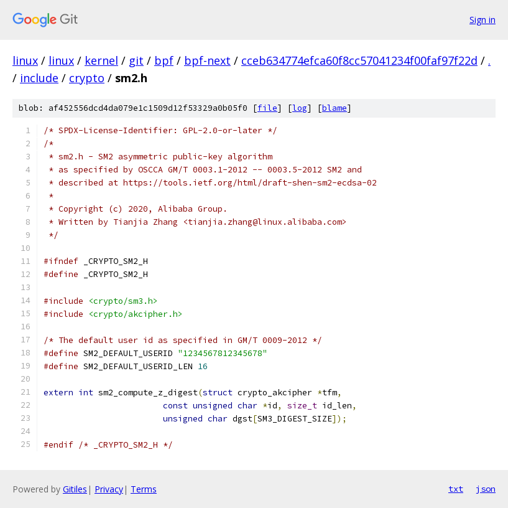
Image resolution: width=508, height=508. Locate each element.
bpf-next (207, 60)
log (299, 108)
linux (25, 60)
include (39, 77)
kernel (101, 60)
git (136, 60)
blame (334, 108)
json (486, 488)
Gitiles (75, 489)
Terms (144, 489)
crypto (86, 77)
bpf (163, 60)
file (267, 108)
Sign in (482, 20)
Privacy (109, 489)
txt (455, 488)
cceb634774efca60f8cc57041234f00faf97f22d (359, 60)
